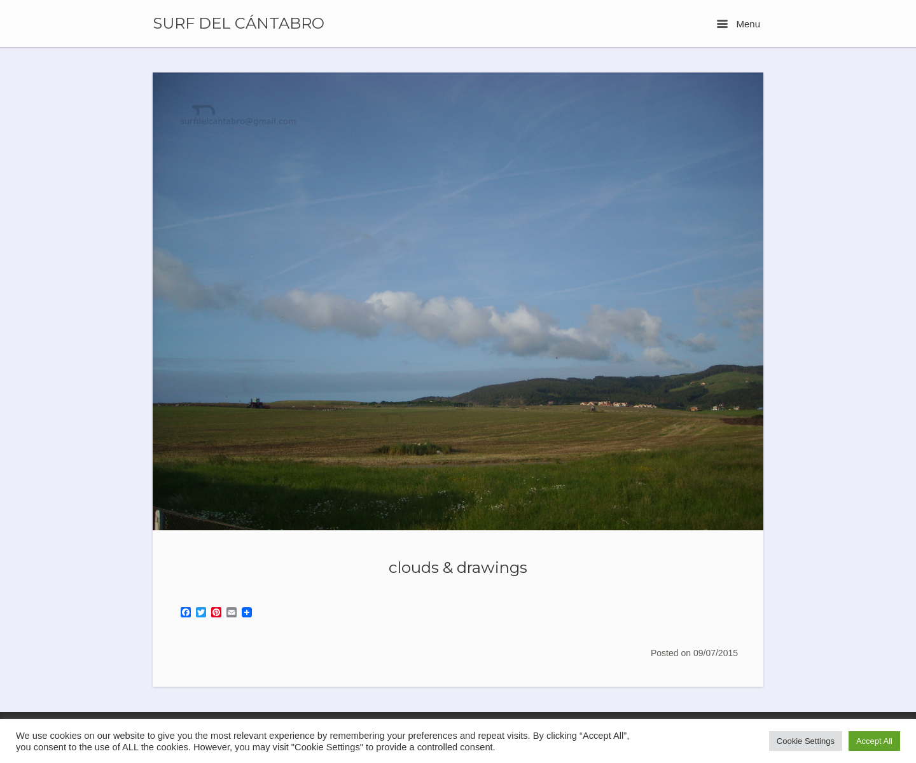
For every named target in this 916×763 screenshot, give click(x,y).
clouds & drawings (458, 567)
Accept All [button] (874, 741)
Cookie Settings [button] (806, 741)
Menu (738, 23)
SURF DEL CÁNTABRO (238, 23)
